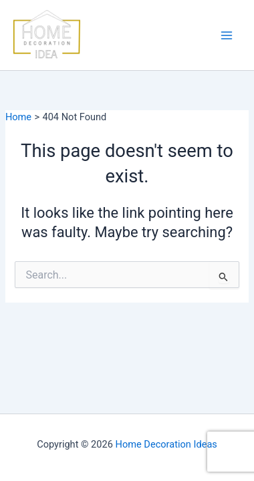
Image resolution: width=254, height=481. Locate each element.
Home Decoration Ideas (166, 444)
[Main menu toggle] (227, 35)
